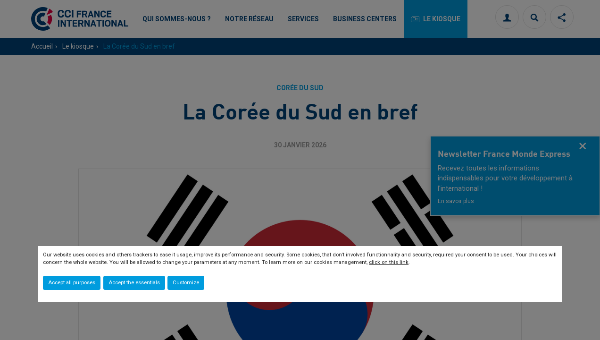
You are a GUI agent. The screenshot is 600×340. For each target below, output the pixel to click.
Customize (186, 283)
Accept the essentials (134, 283)
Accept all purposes (71, 283)
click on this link (388, 262)
